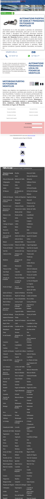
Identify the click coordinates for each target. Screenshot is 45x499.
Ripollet (17, 233)
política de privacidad (31, 135)
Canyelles (17, 272)
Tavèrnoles (29, 384)
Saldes (4, 188)
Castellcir (29, 345)
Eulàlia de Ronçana (8, 197)
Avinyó (29, 260)
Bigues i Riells (30, 452)
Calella (5, 227)
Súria (16, 185)
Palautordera (18, 308)
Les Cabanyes (6, 366)
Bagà (4, 221)
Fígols (4, 390)
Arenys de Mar (19, 452)
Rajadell (5, 498)
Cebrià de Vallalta (19, 248)
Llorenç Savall (18, 302)
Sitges (28, 409)
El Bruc (29, 378)
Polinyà (29, 212)
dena (4, 345)
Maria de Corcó (7, 206)
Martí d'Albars (7, 302)
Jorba (4, 403)
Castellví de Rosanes (8, 351)
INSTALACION (22, 147)
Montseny (29, 266)
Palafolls (5, 495)
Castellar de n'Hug (31, 326)
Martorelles (18, 200)
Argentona (29, 449)
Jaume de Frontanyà (20, 320)
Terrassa (17, 332)
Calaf (16, 323)
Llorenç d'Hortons (31, 302)
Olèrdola (29, 342)
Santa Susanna (30, 482)
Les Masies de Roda (32, 360)
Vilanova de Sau (31, 203)
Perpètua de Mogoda (8, 485)
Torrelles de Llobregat (6, 398)
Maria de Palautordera (6, 373)
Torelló (29, 335)
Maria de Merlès (31, 372)
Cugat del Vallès (19, 311)
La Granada (30, 418)
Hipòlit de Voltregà (20, 296)
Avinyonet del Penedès (18, 260)
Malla (28, 479)
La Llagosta (30, 284)
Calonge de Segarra (8, 224)
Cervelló (17, 427)
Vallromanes (30, 415)
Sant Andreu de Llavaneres (7, 236)
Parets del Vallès (31, 173)
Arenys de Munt (7, 452)
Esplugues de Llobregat (30, 391)
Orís (28, 440)
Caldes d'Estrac (31, 263)
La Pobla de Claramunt (18, 281)
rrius (28, 467)
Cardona (5, 348)
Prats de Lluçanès (31, 498)
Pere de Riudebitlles (20, 299)
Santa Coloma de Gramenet (7, 200)
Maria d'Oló (18, 354)
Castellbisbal (30, 215)
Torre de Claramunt (32, 458)
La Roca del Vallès (20, 366)
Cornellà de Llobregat (29, 488)
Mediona (17, 449)
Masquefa (17, 329)
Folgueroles (6, 479)
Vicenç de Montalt (8, 248)
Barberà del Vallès (19, 179)
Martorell (29, 200)
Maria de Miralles (19, 372)
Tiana (4, 332)
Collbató (17, 188)
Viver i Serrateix (19, 375)
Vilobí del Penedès (32, 375)
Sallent (28, 239)
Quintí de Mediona (20, 293)
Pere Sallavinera (7, 296)
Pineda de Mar (18, 215)
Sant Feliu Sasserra (8, 299)
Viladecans (30, 257)
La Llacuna (30, 394)
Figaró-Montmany (19, 390)
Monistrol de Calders (20, 209)
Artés (4, 437)
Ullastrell (5, 354)
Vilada (16, 317)
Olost (16, 443)
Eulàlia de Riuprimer (20, 197)
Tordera (29, 381)
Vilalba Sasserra (7, 415)
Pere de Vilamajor (19, 278)
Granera (5, 476)
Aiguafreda (30, 218)
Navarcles (5, 230)
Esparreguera (18, 488)
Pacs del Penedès (19, 495)
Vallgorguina (6, 182)
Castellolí (17, 467)
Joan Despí (6, 272)
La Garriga (6, 421)
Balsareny (29, 179)
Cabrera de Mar (7, 254)
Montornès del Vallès (8, 431)
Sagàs (4, 440)
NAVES (22, 155)
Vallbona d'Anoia (31, 182)
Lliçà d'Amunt (18, 378)
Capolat (17, 357)
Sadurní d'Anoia (31, 311)
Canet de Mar (18, 275)
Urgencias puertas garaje (11, 118)
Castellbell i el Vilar (32, 323)
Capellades (30, 357)
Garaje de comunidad (33, 115)
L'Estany (29, 421)
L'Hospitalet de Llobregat (19, 422)
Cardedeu (5, 357)
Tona (16, 269)
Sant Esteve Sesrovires (6, 309)
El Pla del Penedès (31, 188)
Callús (16, 224)
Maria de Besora (19, 397)
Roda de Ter (6, 233)
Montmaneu (18, 403)
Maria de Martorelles (32, 369)
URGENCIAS (22, 163)
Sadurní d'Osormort (8, 317)
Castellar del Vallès (8, 326)
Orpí (16, 412)
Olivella (29, 443)
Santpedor (17, 482)
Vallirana (5, 418)
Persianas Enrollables (11, 112)
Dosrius (5, 381)
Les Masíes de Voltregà (18, 360)
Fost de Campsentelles (18, 287)
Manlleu (17, 479)
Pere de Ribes (30, 299)
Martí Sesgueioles (7, 464)
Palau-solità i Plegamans (30, 492)
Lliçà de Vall (6, 378)
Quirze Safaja (30, 287)
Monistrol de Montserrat (6, 209)
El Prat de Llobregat (32, 191)
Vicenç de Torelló (31, 314)
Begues (17, 446)
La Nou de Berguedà (32, 281)
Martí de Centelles (8, 467)
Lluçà (16, 440)
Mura (16, 230)
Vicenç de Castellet (32, 275)
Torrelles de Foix (7, 458)
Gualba (29, 470)
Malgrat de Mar (7, 482)
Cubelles (17, 381)
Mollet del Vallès (31, 209)
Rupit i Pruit (6, 323)
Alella (16, 218)
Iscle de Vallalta (31, 320)
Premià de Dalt (19, 498)
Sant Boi (5, 251)
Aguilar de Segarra (32, 455)
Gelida (4, 491)
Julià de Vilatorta (31, 354)
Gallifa (28, 446)
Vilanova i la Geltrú (8, 245)
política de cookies (16, 2)
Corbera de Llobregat (20, 485)
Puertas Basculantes (11, 109)
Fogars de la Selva (31, 387)
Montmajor (30, 403)
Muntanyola (18, 266)
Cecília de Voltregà (8, 314)
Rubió (16, 227)
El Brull (17, 394)
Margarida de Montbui (18, 407)
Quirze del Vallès (31, 290)
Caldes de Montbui (32, 296)
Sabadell (29, 308)
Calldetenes (30, 224)
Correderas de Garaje (11, 115)
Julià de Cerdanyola (32, 269)
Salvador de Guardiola (6, 278)
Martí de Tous (30, 464)
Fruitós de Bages (7, 287)
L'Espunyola (30, 424)
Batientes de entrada (33, 112)
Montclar (5, 446)
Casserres (5, 342)
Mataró (5, 242)
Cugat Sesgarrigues (32, 245)
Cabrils (17, 221)
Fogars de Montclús (20, 387)
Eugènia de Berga (31, 197)
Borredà (17, 434)
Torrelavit (17, 458)
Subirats (29, 185)
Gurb (4, 470)
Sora (4, 449)
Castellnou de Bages (32, 437)
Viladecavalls (30, 254)
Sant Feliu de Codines (30, 305)
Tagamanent (6, 434)
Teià (28, 332)
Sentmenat (29, 397)
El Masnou (6, 191)
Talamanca (29, 431)
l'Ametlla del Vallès (8, 427)
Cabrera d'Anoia (19, 206)
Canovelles (6, 275)
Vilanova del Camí (32, 251)
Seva (4, 412)
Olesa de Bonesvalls (8, 179)
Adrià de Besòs (19, 239)
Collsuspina (6, 488)
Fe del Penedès (7, 335)
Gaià (16, 400)
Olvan (4, 443)
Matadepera (6, 329)
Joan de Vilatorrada (8, 320)
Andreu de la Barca (20, 236)
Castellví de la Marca (20, 351)
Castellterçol (30, 351)
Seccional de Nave (33, 109)
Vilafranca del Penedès (18, 254)
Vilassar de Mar (7, 269)
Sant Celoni (18, 369)
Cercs (16, 348)
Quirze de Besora (7, 293)
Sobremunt (30, 406)
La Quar (29, 366)
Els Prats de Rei (31, 329)
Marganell (17, 203)
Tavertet (17, 384)
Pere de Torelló (31, 278)
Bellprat (17, 455)
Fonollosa (29, 476)
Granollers (29, 473)
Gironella (5, 394)
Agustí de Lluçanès (32, 236)
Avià (28, 434)
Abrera (5, 384)
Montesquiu (18, 418)
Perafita (17, 173)
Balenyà (29, 194)
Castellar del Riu (19, 326)
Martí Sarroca (18, 464)
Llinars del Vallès (7, 360)
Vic (28, 317)
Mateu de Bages (31, 461)
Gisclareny (18, 476)
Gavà (16, 176)
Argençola (17, 437)
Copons (29, 485)
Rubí (28, 230)
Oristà (28, 412)
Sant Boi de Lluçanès (32, 248)
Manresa (29, 227)
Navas (16, 491)
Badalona (5, 260)
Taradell (5, 387)
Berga (4, 455)
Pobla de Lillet (7, 215)
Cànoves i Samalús (32, 272)
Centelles (29, 348)
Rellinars (29, 495)
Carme (16, 342)
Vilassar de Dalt (31, 242)
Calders (5, 266)
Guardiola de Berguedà (18, 470)
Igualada (17, 461)
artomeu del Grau (19, 251)
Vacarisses (5, 185)
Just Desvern (6, 304)
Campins (29, 221)
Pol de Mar (30, 293)
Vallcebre (17, 182)
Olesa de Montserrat (32, 176)
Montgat (5, 406)
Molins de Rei (18, 212)
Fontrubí (29, 400)
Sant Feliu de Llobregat (18, 305)
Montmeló (17, 431)
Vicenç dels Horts (19, 314)
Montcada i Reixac (8, 461)
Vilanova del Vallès (20, 245)
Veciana (17, 415)
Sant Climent (6, 369)
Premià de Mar (31, 206)
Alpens (5, 218)
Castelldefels (18, 345)
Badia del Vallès (19, 242)
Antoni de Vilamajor (32, 233)
